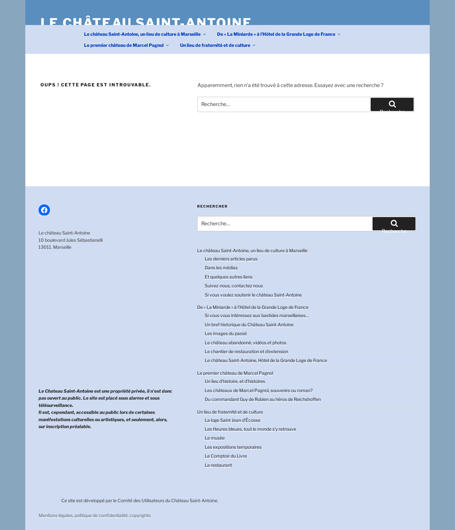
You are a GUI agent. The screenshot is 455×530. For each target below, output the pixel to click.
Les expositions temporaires (233, 447)
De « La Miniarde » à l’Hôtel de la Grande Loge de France (279, 34)
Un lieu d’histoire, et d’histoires (235, 381)
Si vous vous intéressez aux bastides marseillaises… (257, 315)
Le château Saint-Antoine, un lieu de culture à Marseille (145, 34)
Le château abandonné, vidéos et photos (245, 342)
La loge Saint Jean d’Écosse (232, 420)
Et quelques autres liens (228, 276)
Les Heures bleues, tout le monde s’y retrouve (250, 429)
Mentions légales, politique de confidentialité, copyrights (95, 515)
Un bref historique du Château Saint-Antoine (249, 324)
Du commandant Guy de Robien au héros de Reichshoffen (263, 399)
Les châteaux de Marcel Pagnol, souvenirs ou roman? (258, 390)
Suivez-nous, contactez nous (234, 285)
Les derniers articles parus (231, 258)
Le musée (215, 437)
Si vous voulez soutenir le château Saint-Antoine (253, 294)
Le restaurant (218, 465)
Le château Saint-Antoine (146, 23)
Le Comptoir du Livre (226, 455)
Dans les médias (221, 267)
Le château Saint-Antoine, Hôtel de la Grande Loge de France (266, 360)
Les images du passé (226, 333)
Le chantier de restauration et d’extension (246, 351)
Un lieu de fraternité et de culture (218, 45)
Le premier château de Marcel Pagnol (127, 45)
